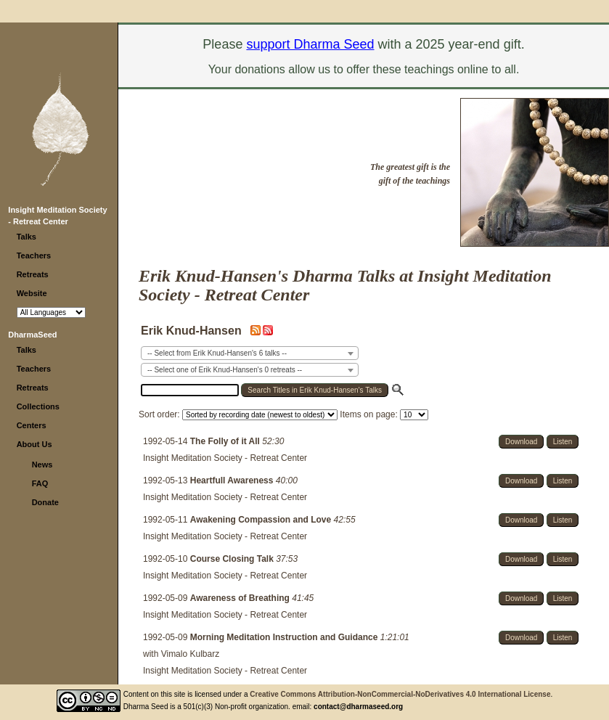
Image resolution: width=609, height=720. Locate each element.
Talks (26, 236)
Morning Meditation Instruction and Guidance (285, 637)
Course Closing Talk (233, 559)
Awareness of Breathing (241, 598)
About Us (34, 444)
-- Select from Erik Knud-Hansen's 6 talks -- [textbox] (217, 353)
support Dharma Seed (310, 44)
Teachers (34, 255)
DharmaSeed (32, 334)
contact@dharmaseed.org (358, 707)
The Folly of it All (226, 441)
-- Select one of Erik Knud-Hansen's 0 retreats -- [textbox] (224, 370)
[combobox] (250, 353)
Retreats (33, 274)
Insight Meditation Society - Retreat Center (225, 458)
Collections (38, 406)
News (42, 464)
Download (521, 442)
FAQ (40, 483)
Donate (45, 502)
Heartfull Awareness (233, 480)
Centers (31, 425)
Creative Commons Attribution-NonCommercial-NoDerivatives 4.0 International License (400, 694)
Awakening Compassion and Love (262, 520)
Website (32, 293)
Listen (563, 442)
